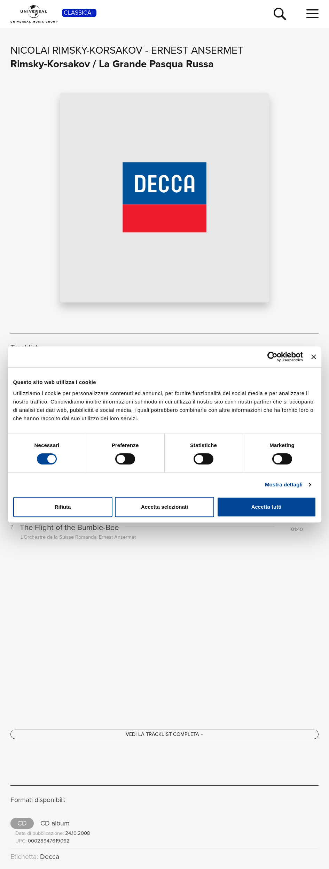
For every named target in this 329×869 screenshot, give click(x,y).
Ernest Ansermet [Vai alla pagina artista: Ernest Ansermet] (197, 50)
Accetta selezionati (164, 507)
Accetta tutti (266, 507)
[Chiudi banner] (313, 356)
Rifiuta (63, 507)
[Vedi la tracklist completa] (164, 734)
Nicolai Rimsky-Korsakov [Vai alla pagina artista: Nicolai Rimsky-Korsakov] (76, 50)
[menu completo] (312, 13)
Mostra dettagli (284, 484)
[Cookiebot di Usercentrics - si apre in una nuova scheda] (272, 357)
